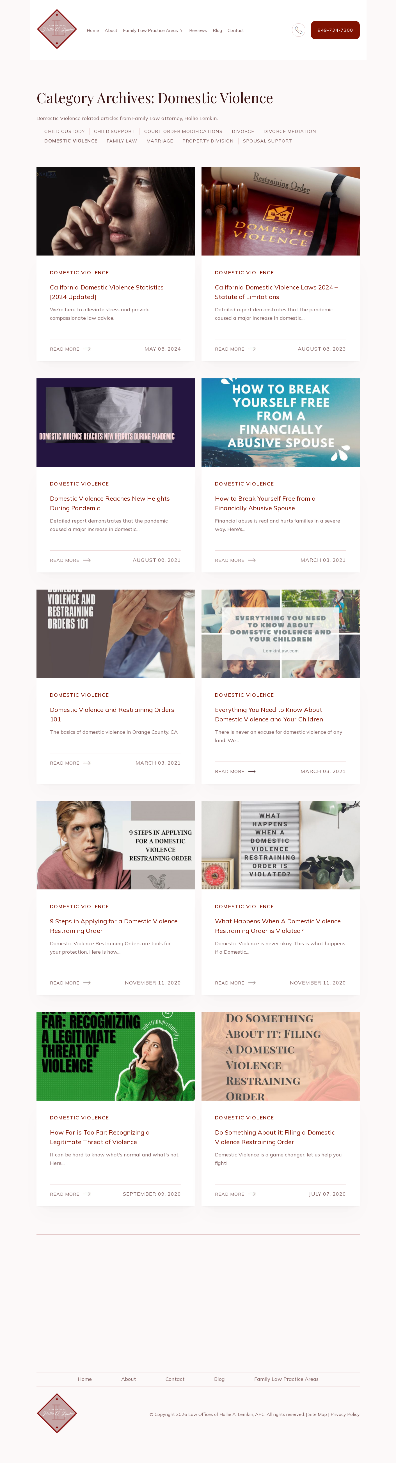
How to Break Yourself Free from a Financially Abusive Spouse (272, 514)
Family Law (208, 141)
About (111, 30)
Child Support (128, 131)
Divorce (277, 131)
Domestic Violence (148, 141)
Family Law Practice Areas (150, 30)
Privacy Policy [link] (345, 1432)
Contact (236, 30)
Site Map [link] (317, 1432)
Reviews (198, 30)
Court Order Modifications (207, 131)
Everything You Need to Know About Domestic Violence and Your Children (276, 727)
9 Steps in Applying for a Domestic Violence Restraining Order (107, 940)
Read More (66, 359)
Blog (217, 30)
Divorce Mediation (76, 141)
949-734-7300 (335, 30)
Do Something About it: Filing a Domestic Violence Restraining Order (276, 1153)
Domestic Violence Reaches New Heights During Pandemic (104, 514)
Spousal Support (74, 150)
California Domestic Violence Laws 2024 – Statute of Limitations (272, 302)
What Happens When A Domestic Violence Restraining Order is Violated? (280, 940)
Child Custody (69, 131)
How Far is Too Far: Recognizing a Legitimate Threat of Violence (106, 1153)
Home (93, 30)
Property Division (310, 141)
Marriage (254, 141)
